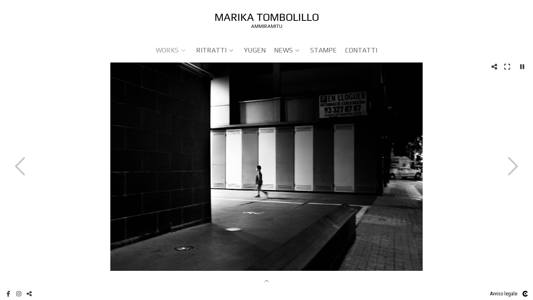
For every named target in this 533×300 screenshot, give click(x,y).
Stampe (323, 50)
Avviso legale (503, 294)
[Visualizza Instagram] (19, 294)
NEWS (283, 50)
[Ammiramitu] (267, 20)
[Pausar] (522, 66)
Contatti (361, 50)
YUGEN (255, 50)
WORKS (167, 50)
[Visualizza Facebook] (8, 294)
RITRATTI (211, 50)
